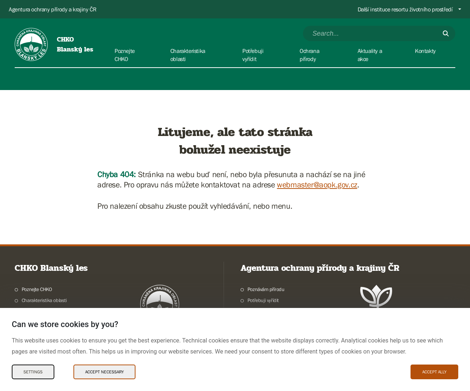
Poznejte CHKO (37, 289)
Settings (33, 371)
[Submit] (446, 33)
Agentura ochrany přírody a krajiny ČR (52, 9)
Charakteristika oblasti (44, 300)
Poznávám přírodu (266, 289)
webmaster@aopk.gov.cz (317, 184)
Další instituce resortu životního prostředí (405, 9)
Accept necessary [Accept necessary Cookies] (104, 371)
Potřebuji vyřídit (263, 300)
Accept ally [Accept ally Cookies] (434, 371)
